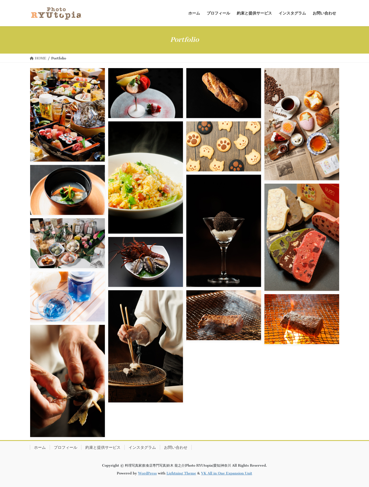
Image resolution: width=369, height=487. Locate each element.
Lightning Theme (181, 473)
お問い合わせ (175, 447)
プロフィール (65, 447)
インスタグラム (142, 447)
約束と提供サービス (102, 447)
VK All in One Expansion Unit (226, 473)
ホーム (40, 447)
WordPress (147, 473)
